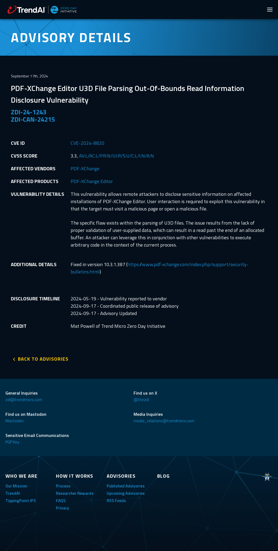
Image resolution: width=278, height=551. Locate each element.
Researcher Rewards (75, 493)
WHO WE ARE (21, 476)
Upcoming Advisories (126, 493)
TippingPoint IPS (20, 501)
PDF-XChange (85, 168)
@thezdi (141, 399)
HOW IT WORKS (74, 476)
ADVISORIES (121, 476)
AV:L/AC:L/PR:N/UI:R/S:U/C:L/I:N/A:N (116, 155)
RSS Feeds (116, 501)
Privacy (62, 508)
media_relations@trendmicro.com (164, 421)
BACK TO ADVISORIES (43, 359)
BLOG (163, 476)
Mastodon (14, 421)
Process (63, 486)
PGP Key (12, 442)
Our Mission (16, 486)
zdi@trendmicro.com (23, 399)
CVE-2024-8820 (87, 143)
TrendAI (12, 493)
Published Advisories (126, 486)
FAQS (61, 501)
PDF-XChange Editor (92, 181)
